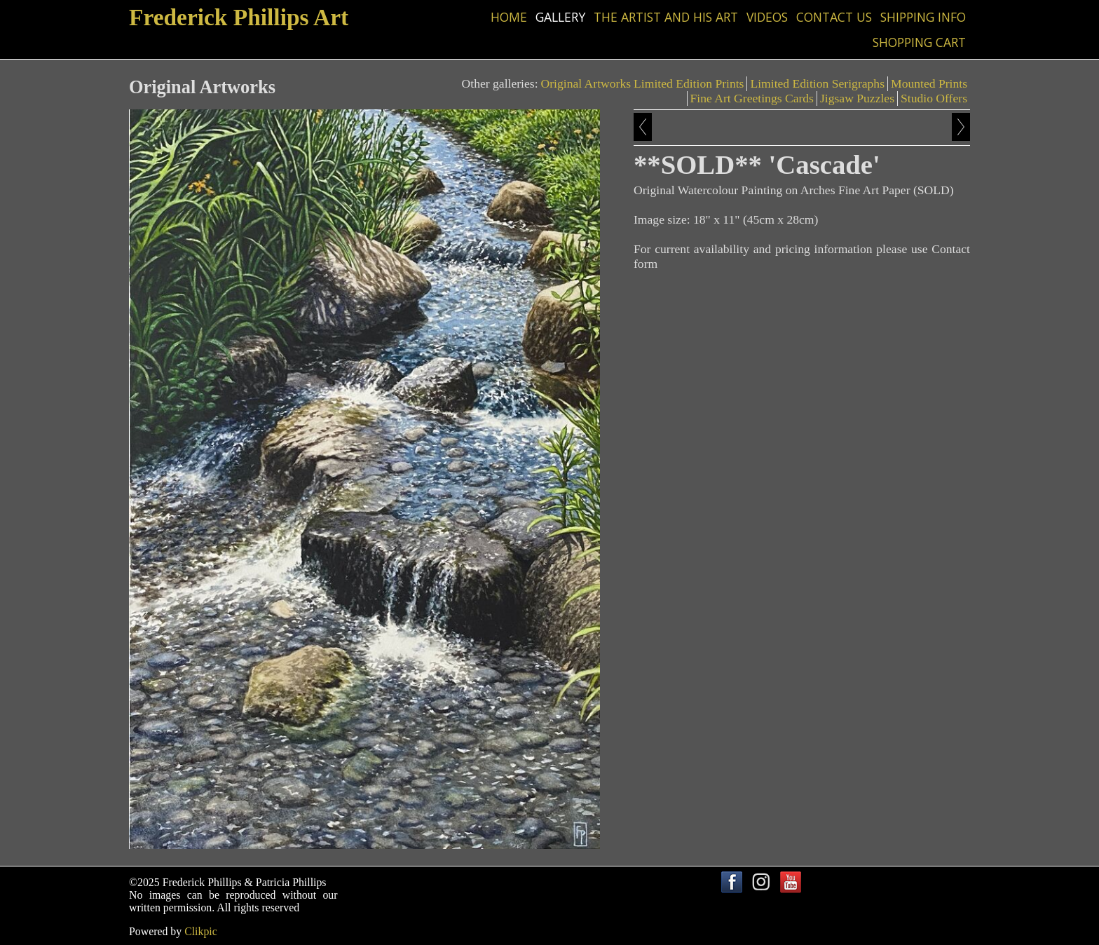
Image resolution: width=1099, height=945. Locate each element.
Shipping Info (923, 16)
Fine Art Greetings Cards (752, 98)
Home (509, 16)
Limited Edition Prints (689, 83)
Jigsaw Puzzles (857, 98)
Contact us (834, 16)
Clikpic (200, 931)
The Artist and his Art (666, 16)
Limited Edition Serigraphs (817, 83)
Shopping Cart (919, 42)
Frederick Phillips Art (238, 17)
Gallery (560, 16)
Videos (767, 16)
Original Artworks (586, 83)
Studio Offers (934, 98)
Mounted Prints (929, 83)
